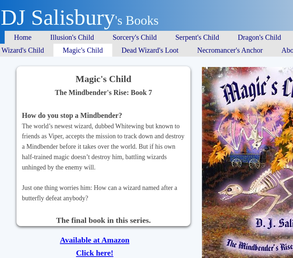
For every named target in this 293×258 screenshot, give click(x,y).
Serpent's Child (197, 37)
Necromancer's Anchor (230, 50)
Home (23, 37)
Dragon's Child (259, 37)
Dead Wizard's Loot (150, 50)
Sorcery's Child (135, 37)
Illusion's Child (72, 37)
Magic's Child (83, 50)
